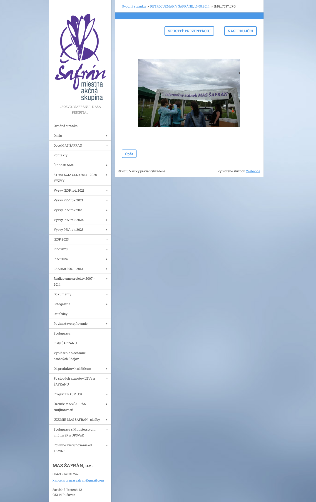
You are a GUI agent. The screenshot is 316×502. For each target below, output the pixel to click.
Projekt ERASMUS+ (68, 394)
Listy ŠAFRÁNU (65, 343)
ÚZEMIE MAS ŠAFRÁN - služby (77, 419)
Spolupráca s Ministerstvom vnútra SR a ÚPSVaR (75, 432)
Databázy (60, 314)
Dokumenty (62, 294)
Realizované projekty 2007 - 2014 (74, 281)
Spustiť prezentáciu (189, 30)
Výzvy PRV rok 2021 (68, 200)
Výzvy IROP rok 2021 (69, 190)
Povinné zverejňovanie (70, 323)
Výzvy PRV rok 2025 (68, 229)
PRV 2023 (61, 249)
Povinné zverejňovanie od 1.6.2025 (73, 448)
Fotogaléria (62, 304)
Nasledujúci (240, 30)
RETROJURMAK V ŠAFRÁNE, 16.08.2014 (179, 6)
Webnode (253, 171)
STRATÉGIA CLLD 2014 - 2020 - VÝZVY (76, 177)
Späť (129, 153)
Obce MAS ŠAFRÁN (68, 145)
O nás (58, 135)
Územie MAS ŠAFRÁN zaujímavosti (70, 407)
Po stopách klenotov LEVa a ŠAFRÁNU (74, 381)
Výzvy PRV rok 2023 (69, 210)
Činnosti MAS (64, 165)
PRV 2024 (61, 259)
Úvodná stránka (66, 126)
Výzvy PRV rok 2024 (69, 220)
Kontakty (60, 155)
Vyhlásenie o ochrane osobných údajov (70, 356)
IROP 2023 (61, 239)
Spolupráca (62, 333)
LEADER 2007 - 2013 (68, 268)
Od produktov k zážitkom (72, 368)
